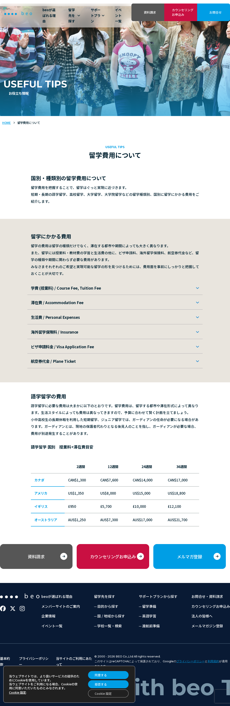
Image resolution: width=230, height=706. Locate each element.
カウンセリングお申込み (182, 12)
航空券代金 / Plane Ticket (53, 361)
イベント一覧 (118, 15)
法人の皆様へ (201, 616)
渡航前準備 (151, 625)
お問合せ (215, 12)
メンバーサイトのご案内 (60, 606)
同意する (101, 675)
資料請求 (150, 12)
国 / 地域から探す (111, 616)
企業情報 (48, 616)
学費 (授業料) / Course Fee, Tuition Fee (66, 288)
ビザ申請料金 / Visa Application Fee (62, 346)
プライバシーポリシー (190, 661)
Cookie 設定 (17, 692)
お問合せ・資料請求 (207, 596)
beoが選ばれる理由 (49, 15)
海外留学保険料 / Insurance (54, 332)
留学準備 (149, 606)
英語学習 (149, 616)
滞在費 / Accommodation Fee (57, 302)
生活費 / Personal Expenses (55, 317)
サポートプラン (97, 15)
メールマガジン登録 (207, 625)
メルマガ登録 (189, 556)
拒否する (101, 684)
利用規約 (213, 661)
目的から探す (107, 606)
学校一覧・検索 (109, 625)
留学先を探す (74, 15)
